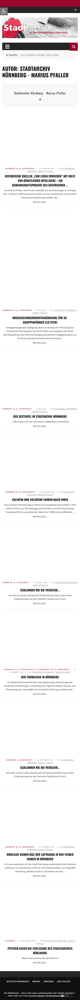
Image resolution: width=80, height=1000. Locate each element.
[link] (4, 11)
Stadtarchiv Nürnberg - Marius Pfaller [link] (40, 93)
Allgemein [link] (10, 941)
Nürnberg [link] (10, 168)
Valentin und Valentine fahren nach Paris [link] (40, 499)
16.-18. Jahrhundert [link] (24, 669)
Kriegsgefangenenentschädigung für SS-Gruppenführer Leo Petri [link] (40, 320)
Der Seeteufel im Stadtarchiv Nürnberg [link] (40, 416)
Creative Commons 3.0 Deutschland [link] (50, 995)
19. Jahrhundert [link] (21, 582)
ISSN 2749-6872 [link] (64, 981)
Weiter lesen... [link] (40, 202)
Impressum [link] (49, 981)
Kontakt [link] (36, 981)
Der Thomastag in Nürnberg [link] (40, 677)
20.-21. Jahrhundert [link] (25, 168)
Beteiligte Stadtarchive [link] (18, 981)
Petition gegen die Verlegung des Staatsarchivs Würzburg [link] (40, 950)
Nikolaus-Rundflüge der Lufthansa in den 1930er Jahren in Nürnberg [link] (40, 856)
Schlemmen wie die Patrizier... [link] (40, 590)
